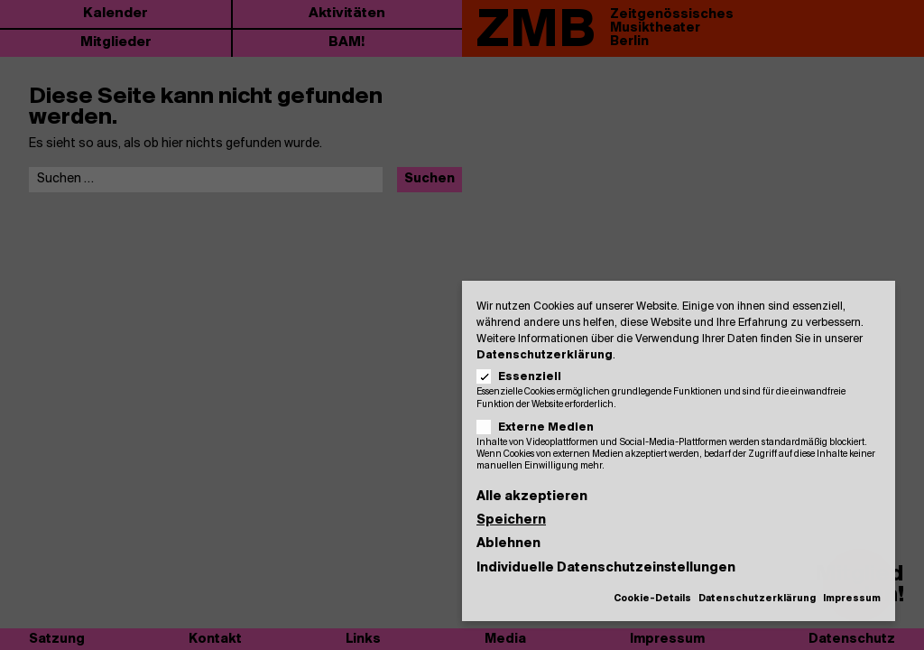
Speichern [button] (511, 520)
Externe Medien (540, 427)
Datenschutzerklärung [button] (757, 599)
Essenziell (524, 377)
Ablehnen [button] (508, 544)
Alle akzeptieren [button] (531, 497)
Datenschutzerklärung (544, 355)
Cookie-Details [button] (652, 599)
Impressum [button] (852, 599)
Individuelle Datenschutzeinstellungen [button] (605, 568)
